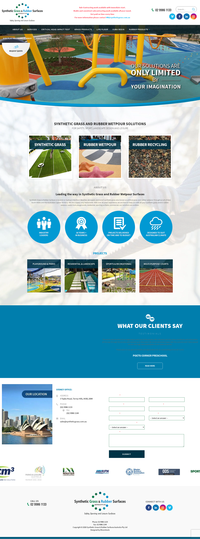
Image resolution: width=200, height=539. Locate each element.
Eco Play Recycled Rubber (17, 38)
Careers (55, 38)
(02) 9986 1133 (66, 407)
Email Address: (156, 404)
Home (6, 29)
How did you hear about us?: (122, 422)
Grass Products (83, 29)
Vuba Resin (119, 29)
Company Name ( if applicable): (163, 395)
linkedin (186, 16)
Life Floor (102, 29)
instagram (193, 16)
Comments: (114, 432)
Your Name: (114, 395)
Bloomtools (105, 531)
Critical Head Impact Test (56, 29)
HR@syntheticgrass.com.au (118, 17)
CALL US (33, 501)
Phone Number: (116, 404)
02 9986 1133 (163, 10)
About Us (18, 29)
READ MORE (150, 366)
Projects (41, 38)
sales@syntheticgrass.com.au (73, 421)
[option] (16, 473)
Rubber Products (138, 29)
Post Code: (114, 413)
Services (32, 29)
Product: (153, 413)
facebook (179, 16)
